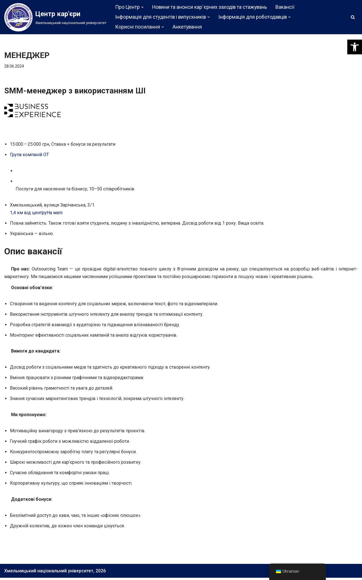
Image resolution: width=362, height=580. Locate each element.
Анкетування (187, 27)
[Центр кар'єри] (55, 17)
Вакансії (285, 7)
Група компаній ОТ (29, 155)
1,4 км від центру (28, 213)
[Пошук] (353, 17)
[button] (354, 47)
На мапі (55, 213)
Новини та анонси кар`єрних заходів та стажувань (210, 7)
